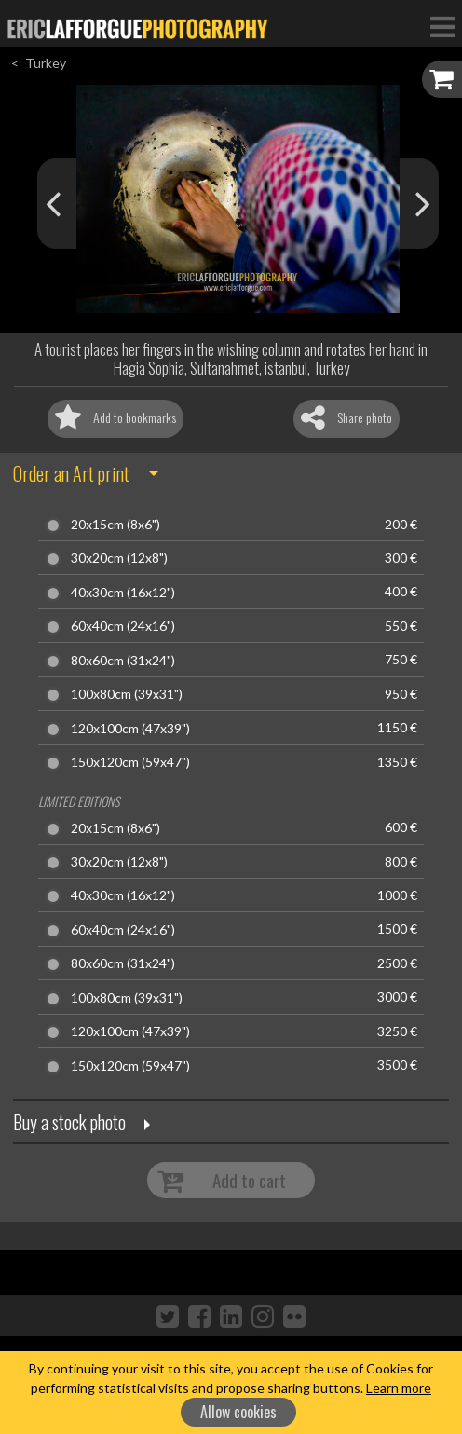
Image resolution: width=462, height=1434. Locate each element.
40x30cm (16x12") (123, 592)
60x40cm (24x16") (123, 626)
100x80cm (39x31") (127, 694)
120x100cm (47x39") (130, 728)
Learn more (398, 1388)
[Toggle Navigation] (442, 26)
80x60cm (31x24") (123, 660)
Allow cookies (238, 1411)
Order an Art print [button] (71, 473)
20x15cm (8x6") (115, 524)
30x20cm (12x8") (119, 558)
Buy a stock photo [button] (69, 1122)
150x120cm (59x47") (130, 762)
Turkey (45, 63)
